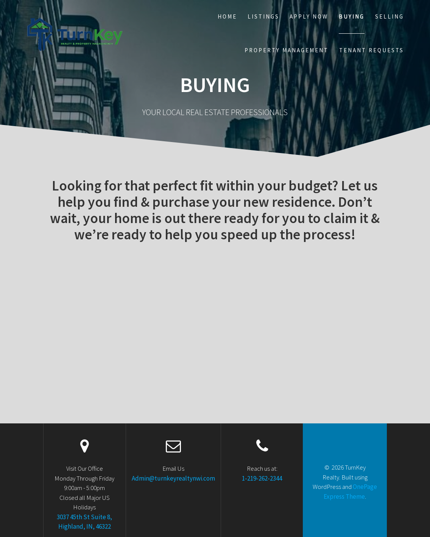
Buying (352, 16)
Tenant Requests (371, 50)
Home (227, 16)
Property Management (287, 50)
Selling (389, 16)
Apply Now (309, 16)
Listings (263, 16)
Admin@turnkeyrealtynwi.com (173, 478)
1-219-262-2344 (262, 478)
